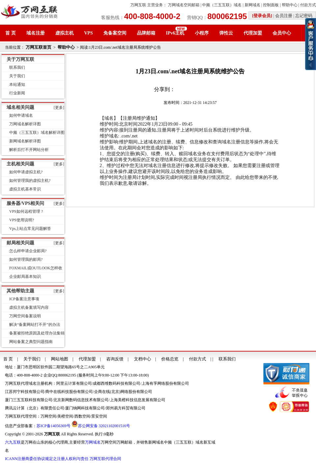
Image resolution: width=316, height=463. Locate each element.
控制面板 (271, 5)
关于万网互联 (20, 59)
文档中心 (142, 358)
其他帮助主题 (20, 290)
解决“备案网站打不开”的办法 (34, 324)
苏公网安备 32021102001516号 (104, 426)
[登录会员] (262, 15)
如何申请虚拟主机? (25, 172)
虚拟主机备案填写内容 (29, 307)
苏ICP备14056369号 (53, 426)
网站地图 (59, 358)
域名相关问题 (20, 107)
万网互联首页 (38, 47)
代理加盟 (253, 33)
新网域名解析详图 (25, 141)
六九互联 (13, 442)
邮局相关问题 (20, 242)
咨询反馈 (114, 358)
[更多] (59, 107)
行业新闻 (17, 93)
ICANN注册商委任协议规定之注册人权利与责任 (47, 458)
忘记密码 (303, 15)
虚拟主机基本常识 (25, 189)
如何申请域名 (21, 115)
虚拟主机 (64, 33)
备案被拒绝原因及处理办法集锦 (37, 333)
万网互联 (138, 5)
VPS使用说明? (21, 220)
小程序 (202, 33)
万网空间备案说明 (25, 316)
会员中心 (282, 33)
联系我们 (17, 67)
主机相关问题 (20, 163)
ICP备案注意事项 (24, 299)
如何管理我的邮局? (25, 259)
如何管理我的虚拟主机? (29, 180)
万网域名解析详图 (25, 124)
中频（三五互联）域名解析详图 (37, 132)
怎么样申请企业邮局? (27, 251)
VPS (88, 33)
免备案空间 (114, 33)
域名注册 (35, 33)
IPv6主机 (175, 33)
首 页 (10, 33)
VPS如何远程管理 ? (26, 211)
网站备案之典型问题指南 (31, 341)
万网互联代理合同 (105, 458)
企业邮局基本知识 (25, 276)
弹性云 (226, 33)
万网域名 (93, 442)
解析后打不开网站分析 (29, 149)
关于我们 (17, 76)
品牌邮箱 (146, 33)
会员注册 (283, 15)
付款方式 (308, 5)
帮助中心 (290, 5)
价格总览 (169, 358)
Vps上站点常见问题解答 (30, 228)
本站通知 (17, 84)
